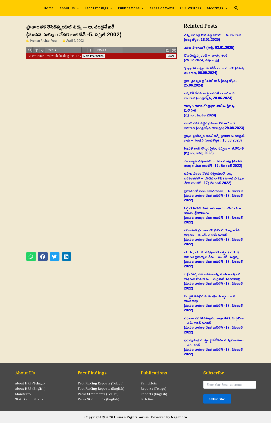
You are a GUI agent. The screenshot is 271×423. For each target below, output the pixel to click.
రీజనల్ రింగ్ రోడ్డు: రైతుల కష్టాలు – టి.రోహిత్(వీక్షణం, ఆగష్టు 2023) (214, 150)
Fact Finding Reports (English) (101, 388)
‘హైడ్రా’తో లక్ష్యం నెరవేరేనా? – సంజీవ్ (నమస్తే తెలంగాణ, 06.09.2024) (214, 70)
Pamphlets (149, 383)
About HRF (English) (30, 388)
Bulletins (147, 399)
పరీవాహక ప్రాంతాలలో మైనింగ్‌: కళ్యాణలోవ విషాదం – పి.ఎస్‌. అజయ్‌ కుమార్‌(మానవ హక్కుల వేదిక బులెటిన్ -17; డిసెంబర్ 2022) (213, 236)
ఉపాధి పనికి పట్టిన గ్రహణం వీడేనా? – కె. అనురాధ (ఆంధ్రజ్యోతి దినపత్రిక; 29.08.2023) (214, 125)
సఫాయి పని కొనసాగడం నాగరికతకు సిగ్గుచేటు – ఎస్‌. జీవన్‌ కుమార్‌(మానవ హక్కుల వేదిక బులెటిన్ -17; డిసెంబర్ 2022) (214, 325)
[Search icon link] (236, 8)
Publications (131, 8)
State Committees (29, 399)
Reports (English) (154, 394)
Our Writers (190, 8)
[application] (77, 8)
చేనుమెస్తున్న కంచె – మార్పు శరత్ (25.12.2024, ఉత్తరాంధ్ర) (206, 57)
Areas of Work (161, 8)
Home (49, 8)
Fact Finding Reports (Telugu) (100, 383)
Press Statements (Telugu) (98, 394)
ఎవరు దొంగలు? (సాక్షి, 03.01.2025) (209, 47)
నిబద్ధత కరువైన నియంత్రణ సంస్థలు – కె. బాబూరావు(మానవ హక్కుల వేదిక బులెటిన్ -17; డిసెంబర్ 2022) (213, 303)
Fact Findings (98, 8)
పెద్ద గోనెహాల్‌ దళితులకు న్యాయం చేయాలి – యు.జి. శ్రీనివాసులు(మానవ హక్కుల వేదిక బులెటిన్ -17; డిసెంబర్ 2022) (213, 215)
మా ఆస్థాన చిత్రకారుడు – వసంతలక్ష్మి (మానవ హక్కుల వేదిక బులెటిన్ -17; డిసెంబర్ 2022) (213, 163)
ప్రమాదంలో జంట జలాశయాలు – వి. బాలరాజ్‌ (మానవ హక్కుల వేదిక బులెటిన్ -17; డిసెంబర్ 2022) (213, 195)
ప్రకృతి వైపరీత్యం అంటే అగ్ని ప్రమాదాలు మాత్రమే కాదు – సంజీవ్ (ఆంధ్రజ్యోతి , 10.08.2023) (214, 138)
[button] (31, 256)
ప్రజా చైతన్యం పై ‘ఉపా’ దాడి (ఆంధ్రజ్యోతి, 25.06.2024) (210, 83)
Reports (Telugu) (153, 388)
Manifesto (23, 394)
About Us (69, 8)
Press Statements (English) (98, 399)
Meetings (217, 8)
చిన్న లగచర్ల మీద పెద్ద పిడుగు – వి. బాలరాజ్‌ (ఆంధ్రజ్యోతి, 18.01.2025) (212, 37)
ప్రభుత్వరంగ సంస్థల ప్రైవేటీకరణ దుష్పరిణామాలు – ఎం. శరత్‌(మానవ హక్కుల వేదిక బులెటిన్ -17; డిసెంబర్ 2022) (214, 346)
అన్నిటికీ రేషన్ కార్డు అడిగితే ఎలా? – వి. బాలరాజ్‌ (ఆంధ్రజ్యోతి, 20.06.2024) (209, 95)
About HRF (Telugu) (30, 383)
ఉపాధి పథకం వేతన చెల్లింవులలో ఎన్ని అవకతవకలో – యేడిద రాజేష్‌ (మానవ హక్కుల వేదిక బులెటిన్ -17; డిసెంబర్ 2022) (214, 178)
